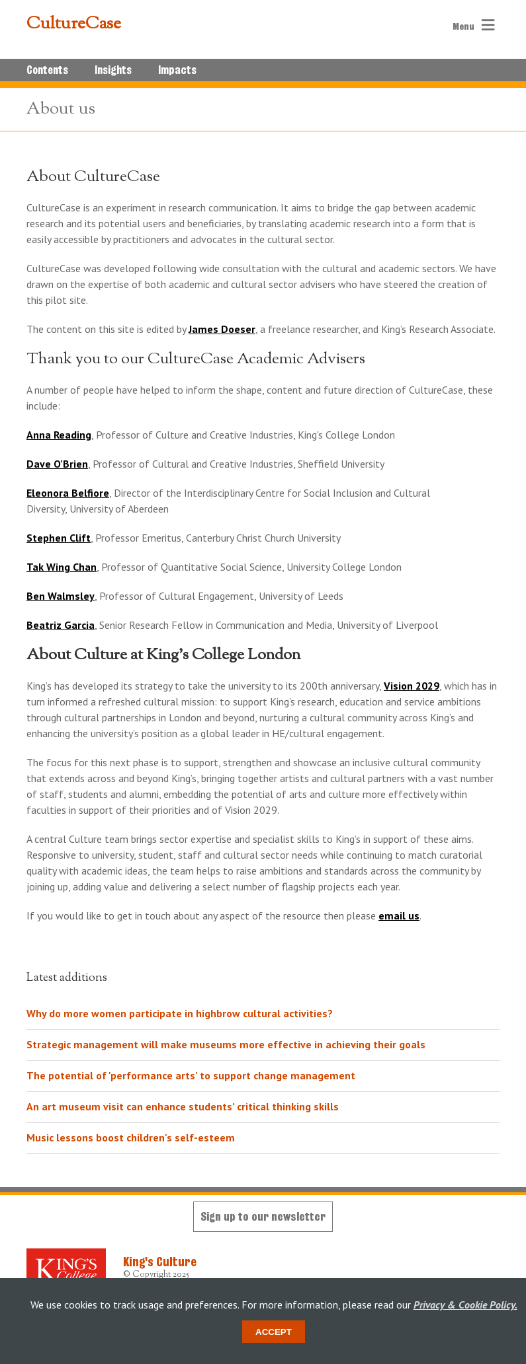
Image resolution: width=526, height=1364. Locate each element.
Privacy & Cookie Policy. (465, 1304)
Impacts (177, 70)
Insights (113, 70)
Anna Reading (58, 434)
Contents (47, 70)
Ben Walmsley (60, 595)
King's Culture (160, 1261)
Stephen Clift (58, 537)
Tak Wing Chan (61, 566)
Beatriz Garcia (60, 624)
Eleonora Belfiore (67, 492)
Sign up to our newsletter (263, 1216)
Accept (273, 1332)
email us (398, 915)
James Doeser (222, 329)
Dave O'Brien (57, 463)
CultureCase (73, 24)
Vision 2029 (411, 685)
